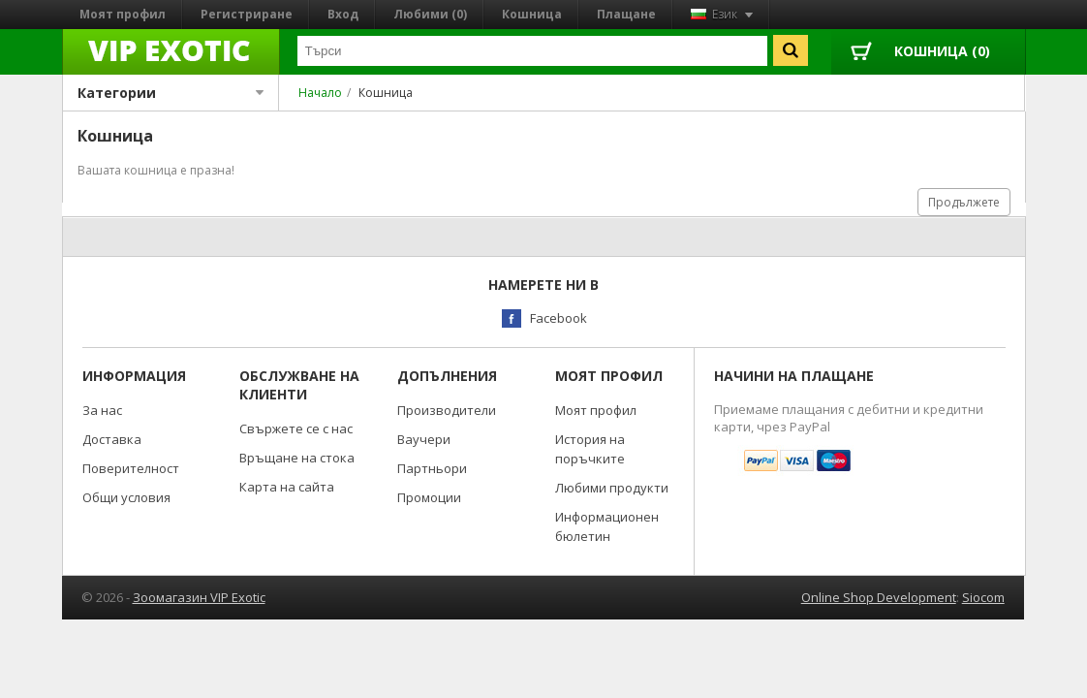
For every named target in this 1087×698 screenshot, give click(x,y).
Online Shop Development (878, 597)
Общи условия (126, 497)
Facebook (558, 318)
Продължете (964, 202)
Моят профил (122, 14)
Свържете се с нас (296, 428)
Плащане (626, 14)
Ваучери (423, 439)
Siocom (983, 597)
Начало (320, 92)
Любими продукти (611, 487)
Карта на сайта (286, 486)
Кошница (532, 14)
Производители (446, 410)
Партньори (432, 468)
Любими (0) (430, 14)
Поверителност (130, 468)
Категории (171, 93)
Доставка (111, 439)
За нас (102, 410)
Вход (342, 14)
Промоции (429, 497)
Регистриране (247, 14)
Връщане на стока (297, 457)
